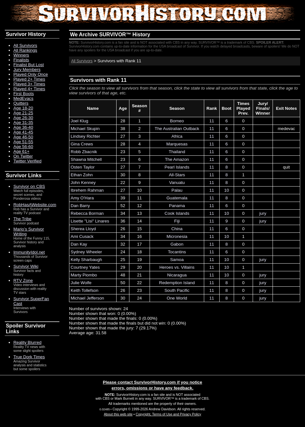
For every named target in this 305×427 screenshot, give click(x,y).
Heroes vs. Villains (176, 267)
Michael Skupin (85, 128)
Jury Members (26, 69)
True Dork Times (29, 356)
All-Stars (177, 174)
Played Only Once (30, 74)
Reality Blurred (27, 342)
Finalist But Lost (28, 64)
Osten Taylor (83, 167)
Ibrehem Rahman (87, 190)
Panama (177, 205)
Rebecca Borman (87, 213)
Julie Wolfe (81, 282)
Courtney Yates (85, 267)
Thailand (177, 151)
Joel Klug (79, 120)
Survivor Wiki (26, 266)
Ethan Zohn (82, 174)
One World (177, 298)
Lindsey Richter (85, 136)
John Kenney (83, 182)
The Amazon (177, 159)
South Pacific (176, 290)
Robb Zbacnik (84, 151)
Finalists (21, 59)
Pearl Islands (177, 167)
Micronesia (177, 236)
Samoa (177, 259)
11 (211, 120)
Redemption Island (177, 282)
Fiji (177, 221)
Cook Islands (177, 213)
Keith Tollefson (84, 290)
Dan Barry (80, 205)
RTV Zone (23, 280)
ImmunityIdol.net (29, 252)
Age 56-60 (23, 146)
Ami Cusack (82, 236)
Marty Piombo (84, 275)
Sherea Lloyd (83, 228)
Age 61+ (21, 151)
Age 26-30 (23, 117)
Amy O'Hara (82, 198)
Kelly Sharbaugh (86, 259)
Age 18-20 (23, 108)
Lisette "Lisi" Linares (90, 221)
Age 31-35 (23, 122)
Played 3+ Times (29, 84)
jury (262, 213)
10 (226, 190)
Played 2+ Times (29, 79)
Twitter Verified (27, 161)
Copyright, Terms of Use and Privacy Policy (168, 414)
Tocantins (177, 251)
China (177, 228)
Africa (176, 136)
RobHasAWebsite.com (34, 204)
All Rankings (25, 50)
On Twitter (23, 156)
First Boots (23, 93)
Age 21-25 (23, 112)
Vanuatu (177, 182)
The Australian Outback (177, 128)
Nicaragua (177, 275)
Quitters (21, 103)
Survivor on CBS (29, 186)
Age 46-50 (23, 137)
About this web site (118, 414)
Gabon (176, 244)
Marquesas (176, 144)
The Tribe (22, 218)
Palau (176, 190)
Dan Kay (79, 244)
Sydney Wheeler (86, 251)
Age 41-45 (23, 132)
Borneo (177, 120)
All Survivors (82, 61)
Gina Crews (82, 144)
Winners (21, 55)
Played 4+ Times (29, 88)
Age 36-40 (23, 127)
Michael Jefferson (87, 298)
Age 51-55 (23, 141)
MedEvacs (23, 98)
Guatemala (176, 198)
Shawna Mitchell (86, 159)
